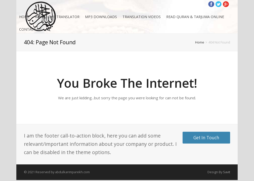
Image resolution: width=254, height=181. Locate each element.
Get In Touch (206, 138)
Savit (226, 172)
